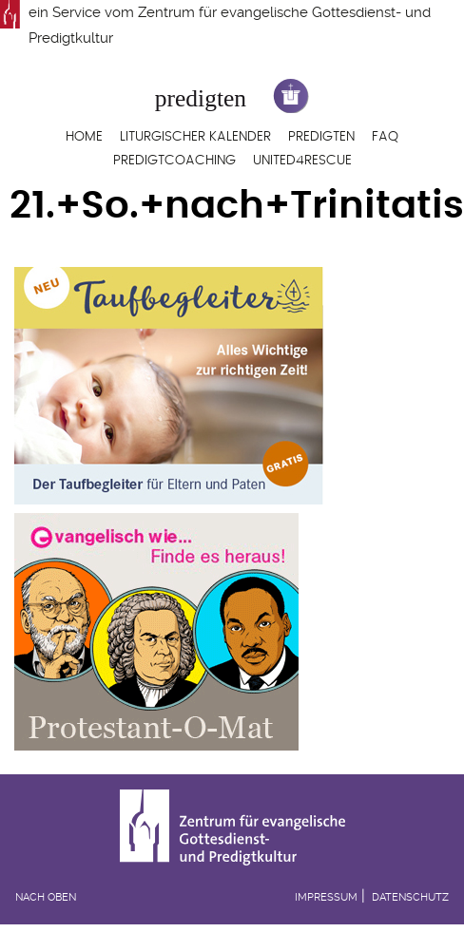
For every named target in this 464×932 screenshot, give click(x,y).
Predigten (321, 136)
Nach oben (45, 897)
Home (84, 136)
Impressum (326, 897)
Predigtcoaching (174, 160)
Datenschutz (410, 897)
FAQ (385, 136)
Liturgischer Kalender (195, 136)
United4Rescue (302, 160)
